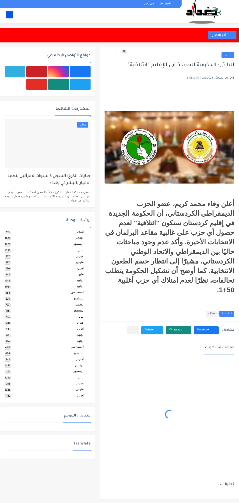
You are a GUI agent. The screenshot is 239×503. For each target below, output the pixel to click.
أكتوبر (80, 232)
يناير (81, 250)
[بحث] (9, 15)
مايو (81, 274)
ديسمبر (79, 244)
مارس (80, 262)
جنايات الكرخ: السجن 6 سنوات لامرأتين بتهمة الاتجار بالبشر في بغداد (49, 180)
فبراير (80, 256)
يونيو (80, 280)
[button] (206, 330)
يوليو (80, 286)
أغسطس (77, 293)
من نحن (149, 4)
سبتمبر (79, 299)
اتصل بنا (165, 4)
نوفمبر (79, 238)
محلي (228, 54)
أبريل (80, 268)
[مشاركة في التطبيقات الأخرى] (133, 330)
